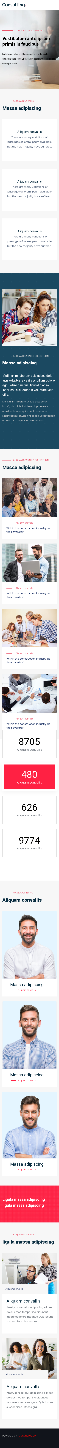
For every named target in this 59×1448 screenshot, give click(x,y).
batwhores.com (28, 1435)
